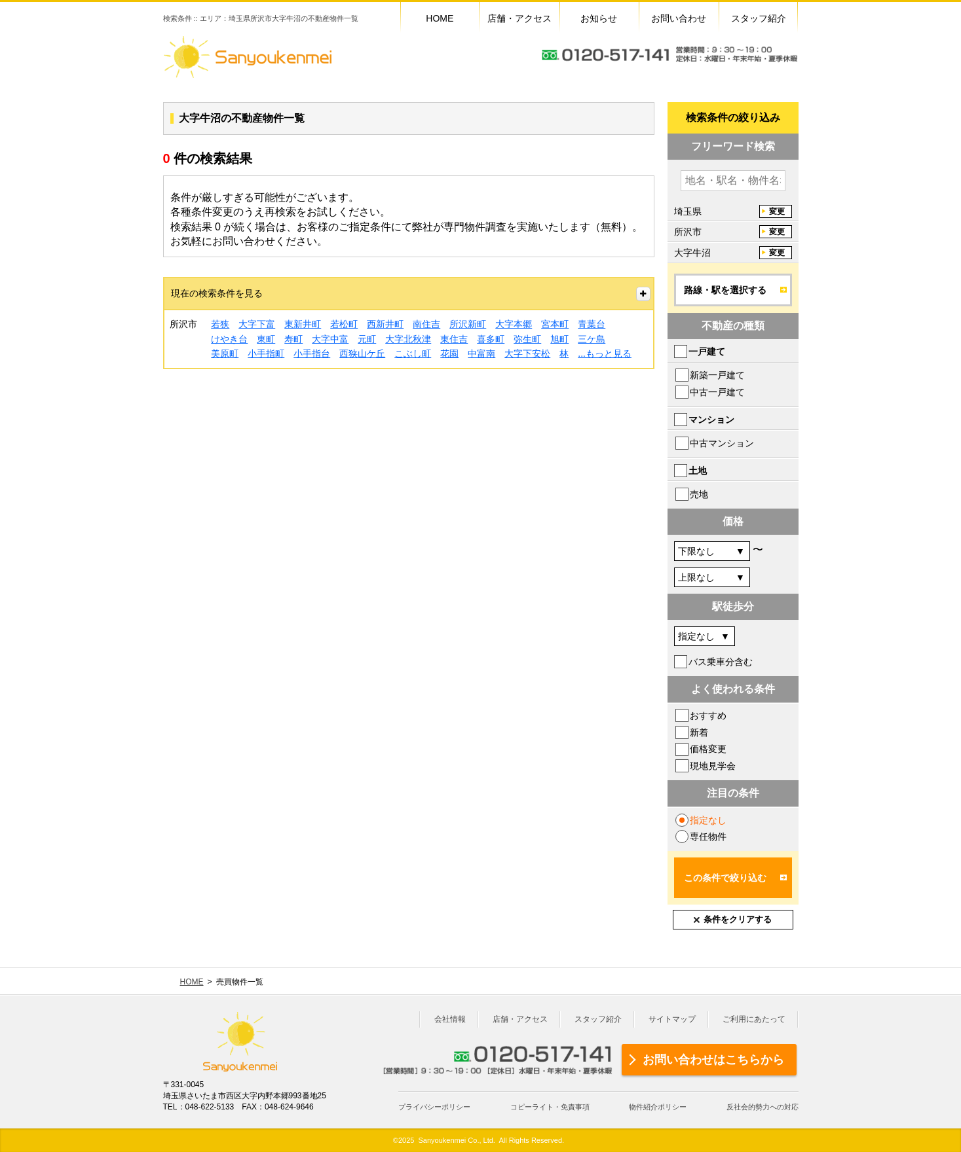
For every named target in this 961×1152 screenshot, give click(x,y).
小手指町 (266, 353)
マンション (711, 419)
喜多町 (490, 339)
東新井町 (302, 324)
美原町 (224, 353)
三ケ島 (591, 339)
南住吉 (426, 324)
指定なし (708, 820)
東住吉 (454, 339)
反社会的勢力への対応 (762, 1107)
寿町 (293, 339)
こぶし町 (412, 353)
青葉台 (591, 324)
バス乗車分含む (720, 662)
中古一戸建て (717, 392)
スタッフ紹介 (598, 1019)
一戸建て (706, 351)
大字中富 (330, 339)
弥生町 (527, 339)
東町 (266, 339)
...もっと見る (604, 353)
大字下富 (256, 324)
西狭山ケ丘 (362, 353)
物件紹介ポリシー (658, 1107)
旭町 (559, 339)
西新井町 (385, 324)
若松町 (344, 324)
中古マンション (722, 443)
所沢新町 (467, 324)
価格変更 (708, 749)
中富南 (481, 353)
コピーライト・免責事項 (550, 1107)
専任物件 (708, 836)
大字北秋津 (408, 339)
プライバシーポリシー (434, 1107)
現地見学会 (713, 766)
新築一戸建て (717, 375)
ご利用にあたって (754, 1019)
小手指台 (311, 353)
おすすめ (708, 715)
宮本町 (555, 324)
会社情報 (450, 1019)
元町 (367, 339)
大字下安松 (527, 353)
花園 (449, 353)
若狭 (220, 324)
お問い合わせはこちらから (713, 1059)
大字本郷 (513, 324)
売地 (699, 494)
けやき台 (229, 339)
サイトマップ (672, 1019)
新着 (699, 732)
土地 (697, 470)
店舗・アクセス (520, 1019)
